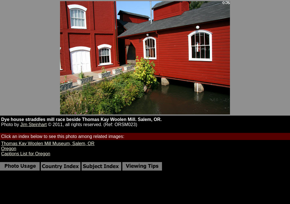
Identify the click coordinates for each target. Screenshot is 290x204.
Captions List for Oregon (25, 153)
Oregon (8, 148)
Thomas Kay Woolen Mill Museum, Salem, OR (48, 143)
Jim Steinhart (33, 124)
